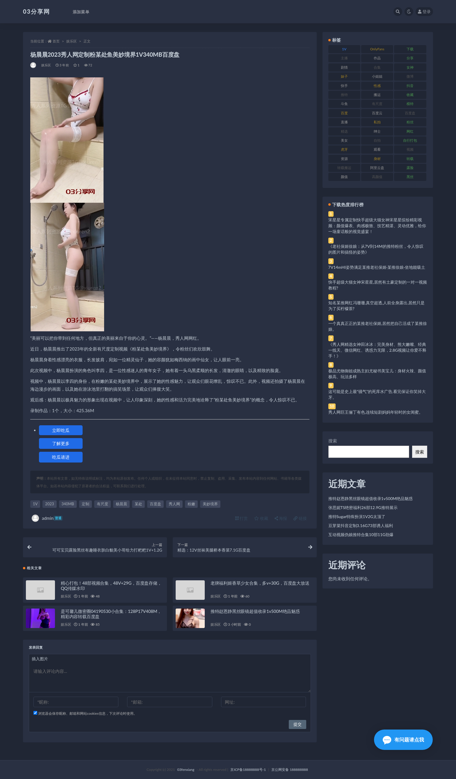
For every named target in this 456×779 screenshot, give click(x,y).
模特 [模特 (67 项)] (410, 104)
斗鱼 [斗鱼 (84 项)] (344, 104)
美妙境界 (210, 503)
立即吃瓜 (61, 430)
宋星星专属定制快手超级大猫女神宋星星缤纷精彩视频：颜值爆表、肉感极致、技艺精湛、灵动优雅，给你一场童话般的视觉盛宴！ (377, 225)
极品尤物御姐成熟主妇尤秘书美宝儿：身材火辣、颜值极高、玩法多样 (377, 373)
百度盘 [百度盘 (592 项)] (410, 113)
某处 (138, 503)
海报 (281, 518)
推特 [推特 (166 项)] (344, 95)
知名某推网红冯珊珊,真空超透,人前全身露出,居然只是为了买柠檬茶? (376, 305)
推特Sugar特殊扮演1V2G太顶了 (357, 516)
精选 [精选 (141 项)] (344, 131)
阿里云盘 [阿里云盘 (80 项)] (377, 168)
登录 (424, 11)
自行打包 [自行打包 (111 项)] (410, 140)
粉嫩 (191, 503)
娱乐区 (71, 41)
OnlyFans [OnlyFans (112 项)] (377, 49)
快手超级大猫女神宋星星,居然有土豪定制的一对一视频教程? (377, 285)
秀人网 (174, 503)
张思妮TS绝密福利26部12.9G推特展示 (363, 507)
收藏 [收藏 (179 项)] (410, 95)
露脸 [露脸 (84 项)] (410, 168)
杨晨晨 (121, 503)
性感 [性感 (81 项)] (377, 85)
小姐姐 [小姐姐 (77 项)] (377, 76)
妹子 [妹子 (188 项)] (344, 76)
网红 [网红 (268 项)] (410, 131)
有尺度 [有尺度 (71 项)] (377, 104)
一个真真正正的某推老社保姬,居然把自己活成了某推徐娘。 (377, 326)
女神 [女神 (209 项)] (410, 67)
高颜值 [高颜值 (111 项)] (377, 177)
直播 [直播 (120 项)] (344, 122)
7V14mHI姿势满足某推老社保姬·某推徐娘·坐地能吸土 (376, 267)
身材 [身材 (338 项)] (377, 158)
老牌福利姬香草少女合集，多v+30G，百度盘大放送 (260, 583)
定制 (85, 503)
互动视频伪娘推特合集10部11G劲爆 (361, 534)
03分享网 (36, 11)
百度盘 (155, 503)
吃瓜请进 (61, 457)
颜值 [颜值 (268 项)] (344, 177)
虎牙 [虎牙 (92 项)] (344, 149)
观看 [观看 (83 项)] (377, 149)
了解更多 (61, 443)
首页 (56, 41)
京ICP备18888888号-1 (248, 769)
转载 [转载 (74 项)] (410, 158)
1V (35, 503)
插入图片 (40, 658)
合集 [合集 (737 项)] (377, 67)
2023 (49, 503)
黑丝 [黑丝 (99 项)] (410, 177)
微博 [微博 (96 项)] (410, 76)
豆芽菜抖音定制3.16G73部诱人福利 (360, 525)
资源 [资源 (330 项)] (344, 158)
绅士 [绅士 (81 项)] (377, 131)
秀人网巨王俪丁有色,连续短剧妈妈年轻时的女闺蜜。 (375, 412)
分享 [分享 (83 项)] (410, 58)
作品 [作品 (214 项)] (377, 58)
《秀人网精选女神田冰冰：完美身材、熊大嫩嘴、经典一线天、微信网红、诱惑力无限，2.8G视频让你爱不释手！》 (377, 350)
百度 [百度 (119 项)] (344, 113)
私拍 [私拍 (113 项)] (377, 122)
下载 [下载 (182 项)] (410, 49)
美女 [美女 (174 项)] (344, 140)
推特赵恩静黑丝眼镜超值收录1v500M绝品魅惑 (255, 611)
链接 (300, 518)
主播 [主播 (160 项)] (344, 58)
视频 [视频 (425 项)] (410, 149)
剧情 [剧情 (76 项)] (344, 67)
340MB (68, 503)
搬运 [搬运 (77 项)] (377, 95)
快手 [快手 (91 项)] (344, 85)
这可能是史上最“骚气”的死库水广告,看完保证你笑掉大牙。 (377, 394)
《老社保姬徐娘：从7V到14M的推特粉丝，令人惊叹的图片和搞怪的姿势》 (375, 249)
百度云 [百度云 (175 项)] (377, 113)
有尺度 (102, 503)
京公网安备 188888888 (289, 769)
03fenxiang (185, 769)
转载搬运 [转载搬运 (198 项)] (344, 168)
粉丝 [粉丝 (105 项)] (410, 122)
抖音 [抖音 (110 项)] (410, 85)
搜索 (332, 440)
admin (47, 518)
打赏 (241, 518)
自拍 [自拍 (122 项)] (377, 140)
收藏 (261, 518)
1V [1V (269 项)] (344, 49)
